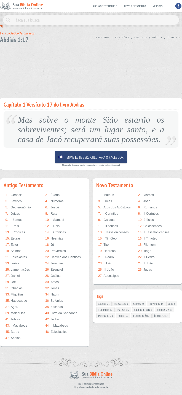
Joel (11, 282)
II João (145, 263)
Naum (52, 294)
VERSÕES (158, 6)
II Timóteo (147, 238)
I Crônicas (15, 232)
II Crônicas (55, 232)
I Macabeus (16, 325)
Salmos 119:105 (143, 310)
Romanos (147, 207)
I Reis (12, 226)
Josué (52, 207)
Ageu (11, 307)
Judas (145, 270)
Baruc (12, 332)
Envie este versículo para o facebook (91, 157)
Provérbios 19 (156, 304)
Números (54, 201)
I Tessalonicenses (113, 232)
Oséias (52, 276)
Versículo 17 (173, 37)
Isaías (12, 263)
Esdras (13, 238)
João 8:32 (123, 316)
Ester (11, 245)
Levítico (13, 201)
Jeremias (54, 263)
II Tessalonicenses (154, 232)
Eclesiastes (16, 257)
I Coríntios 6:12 (141, 316)
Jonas (52, 288)
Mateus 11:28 (105, 316)
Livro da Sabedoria (61, 313)
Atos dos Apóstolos (114, 207)
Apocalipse (108, 276)
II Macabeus (56, 325)
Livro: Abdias (140, 37)
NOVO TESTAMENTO (135, 6)
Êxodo (52, 195)
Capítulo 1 (157, 37)
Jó (49, 245)
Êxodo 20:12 (161, 316)
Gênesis (13, 195)
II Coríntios (148, 214)
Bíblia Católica (122, 37)
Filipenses (108, 226)
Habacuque (16, 301)
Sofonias (54, 301)
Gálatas (106, 220)
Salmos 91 (104, 304)
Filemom (147, 245)
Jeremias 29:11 (164, 310)
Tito (103, 245)
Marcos (146, 195)
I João (105, 263)
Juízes (12, 214)
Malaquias (15, 313)
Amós (52, 282)
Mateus (106, 195)
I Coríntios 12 (105, 310)
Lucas (105, 201)
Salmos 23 (138, 304)
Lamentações (17, 270)
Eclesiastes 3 (121, 304)
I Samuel (14, 220)
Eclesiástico (56, 332)
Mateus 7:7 (123, 310)
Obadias (14, 288)
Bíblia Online (102, 37)
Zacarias (54, 307)
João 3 (171, 304)
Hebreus (107, 251)
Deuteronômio (18, 207)
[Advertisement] (91, 69)
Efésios (146, 220)
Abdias (12, 338)
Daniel (12, 276)
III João (106, 270)
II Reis (52, 226)
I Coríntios (108, 214)
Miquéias (14, 294)
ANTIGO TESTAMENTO (105, 6)
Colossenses (150, 226)
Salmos (13, 251)
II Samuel (54, 220)
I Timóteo (107, 238)
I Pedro (106, 257)
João (144, 201)
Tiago (144, 251)
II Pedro (146, 257)
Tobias (12, 319)
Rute (51, 214)
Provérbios (55, 251)
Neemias (54, 238)
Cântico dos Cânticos (63, 257)
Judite (52, 319)
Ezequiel (54, 270)
